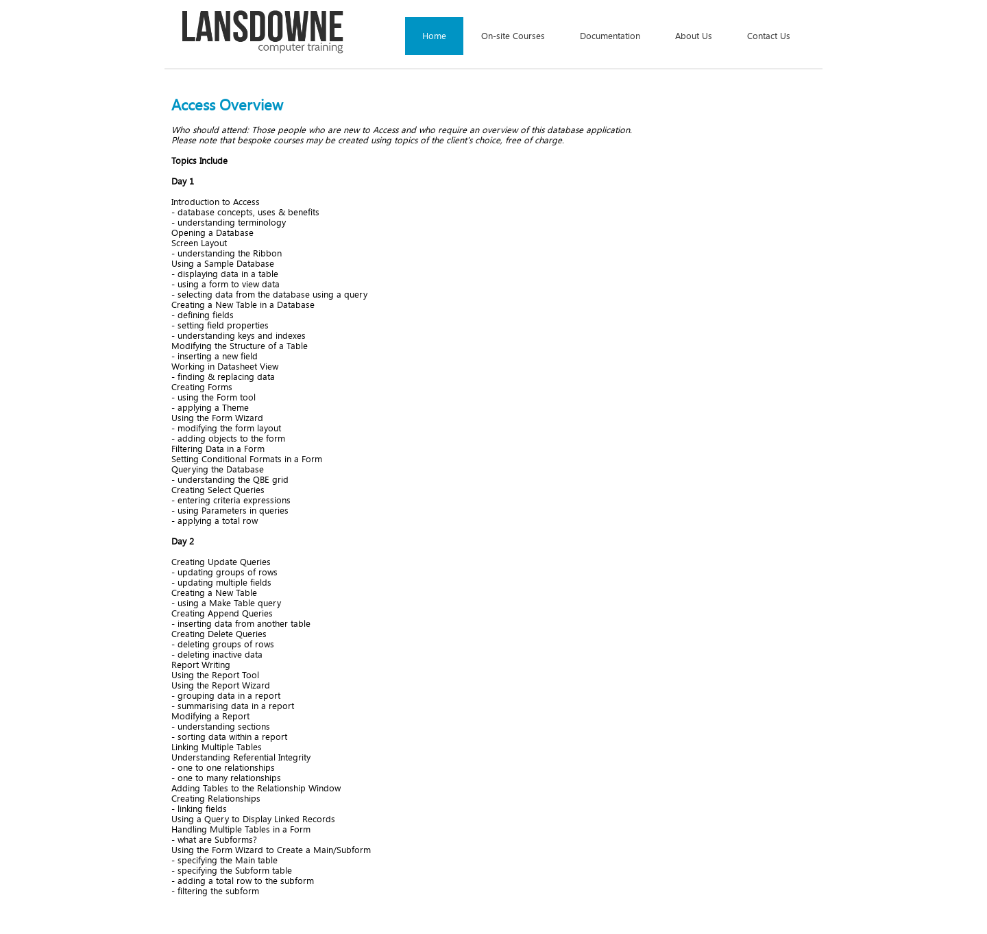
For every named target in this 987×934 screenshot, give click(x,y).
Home (434, 36)
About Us (693, 36)
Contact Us (768, 36)
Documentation (610, 36)
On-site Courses (513, 36)
